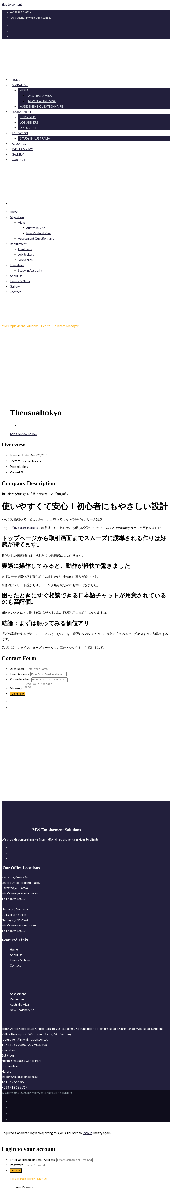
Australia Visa (35, 228)
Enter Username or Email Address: (33, 1161)
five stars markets (26, 528)
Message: (16, 689)
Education (17, 265)
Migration (17, 217)
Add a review (19, 434)
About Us (16, 276)
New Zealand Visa (38, 233)
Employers (25, 249)
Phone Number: (20, 679)
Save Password (25, 1188)
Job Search (25, 260)
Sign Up (42, 1180)
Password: (17, 1166)
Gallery (15, 286)
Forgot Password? (22, 1180)
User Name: (17, 668)
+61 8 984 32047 (20, 12)
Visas (24, 90)
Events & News (20, 281)
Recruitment (18, 244)
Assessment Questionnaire (41, 106)
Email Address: (20, 674)
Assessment (18, 995)
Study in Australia (35, 138)
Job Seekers (26, 254)
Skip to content (12, 4)
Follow (32, 434)
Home (14, 212)
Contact (18, 159)
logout (87, 1134)
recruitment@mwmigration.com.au (30, 17)
